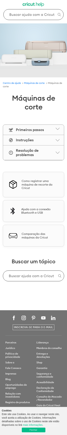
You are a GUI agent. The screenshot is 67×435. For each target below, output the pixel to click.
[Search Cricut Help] (33, 14)
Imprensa (10, 373)
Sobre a (9, 362)
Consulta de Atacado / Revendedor (49, 398)
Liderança (42, 342)
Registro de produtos (17, 402)
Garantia (41, 368)
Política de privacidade (12, 355)
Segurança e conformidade (44, 375)
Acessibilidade (45, 382)
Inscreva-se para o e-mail (33, 327)
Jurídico (10, 348)
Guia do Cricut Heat (48, 405)
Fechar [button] (33, 430)
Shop (39, 362)
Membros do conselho (49, 348)
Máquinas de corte (34, 83)
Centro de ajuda (12, 83)
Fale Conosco (13, 368)
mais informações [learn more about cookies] (33, 424)
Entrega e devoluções (43, 355)
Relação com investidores (13, 395)
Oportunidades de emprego (16, 386)
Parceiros (10, 342)
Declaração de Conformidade (45, 389)
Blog (8, 379)
